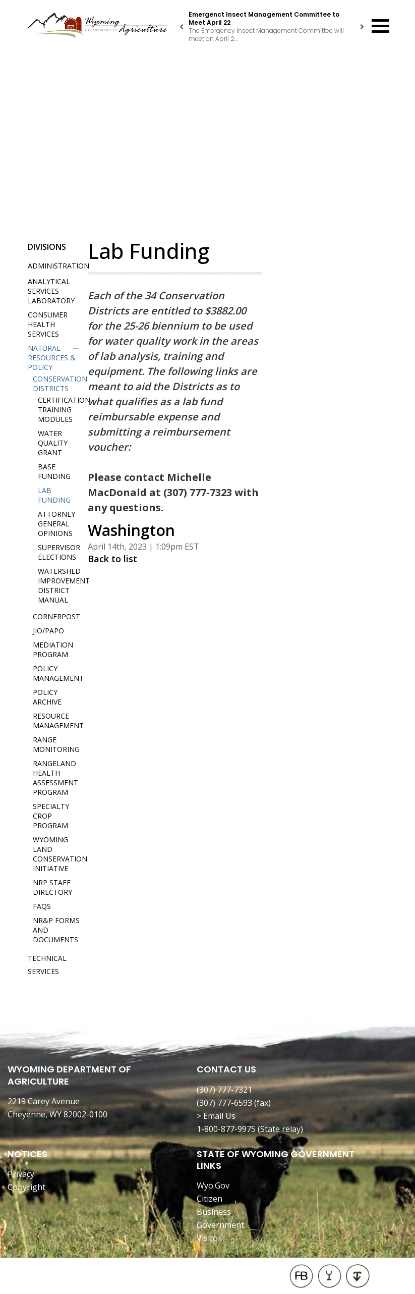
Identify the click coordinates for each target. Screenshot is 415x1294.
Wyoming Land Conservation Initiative (60, 854)
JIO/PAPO (48, 630)
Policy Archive (47, 697)
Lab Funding (54, 495)
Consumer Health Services (48, 324)
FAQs (42, 906)
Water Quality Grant (53, 442)
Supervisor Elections (59, 552)
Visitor (209, 1238)
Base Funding (54, 471)
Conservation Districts (60, 383)
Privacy (21, 1173)
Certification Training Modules (64, 409)
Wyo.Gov (213, 1185)
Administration (58, 266)
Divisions (47, 246)
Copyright (26, 1187)
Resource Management (58, 720)
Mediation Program (53, 649)
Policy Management (58, 673)
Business (214, 1211)
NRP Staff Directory (52, 887)
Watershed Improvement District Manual (64, 585)
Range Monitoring (56, 744)
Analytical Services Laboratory (51, 291)
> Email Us (216, 1115)
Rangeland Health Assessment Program (55, 778)
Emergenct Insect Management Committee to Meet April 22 (264, 18)
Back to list (112, 559)
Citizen (209, 1198)
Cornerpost (56, 616)
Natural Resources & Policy (52, 357)
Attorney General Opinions (56, 523)
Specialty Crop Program (51, 815)
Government (220, 1224)
